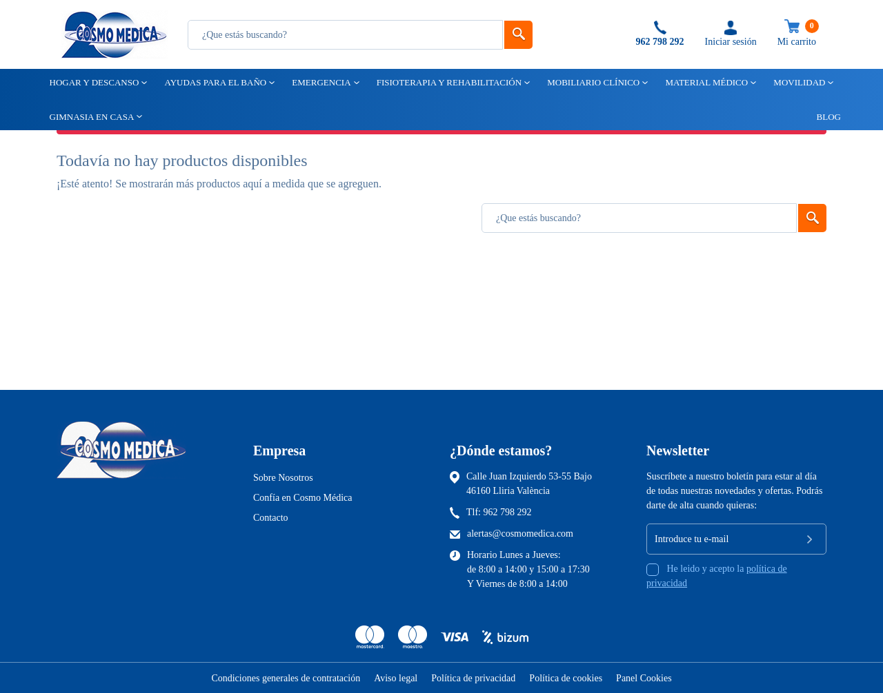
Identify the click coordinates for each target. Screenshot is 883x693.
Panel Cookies (644, 678)
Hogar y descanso (93, 82)
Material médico (705, 82)
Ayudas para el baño (214, 82)
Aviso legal (395, 678)
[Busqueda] (345, 35)
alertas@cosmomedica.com (520, 533)
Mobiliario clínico (592, 82)
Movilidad (798, 82)
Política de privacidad (473, 678)
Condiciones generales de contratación (285, 678)
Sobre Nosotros (283, 478)
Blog (823, 117)
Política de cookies (565, 678)
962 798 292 (508, 512)
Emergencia (320, 82)
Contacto (270, 518)
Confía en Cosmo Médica (302, 498)
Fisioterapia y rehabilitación (448, 82)
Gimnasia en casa (91, 117)
